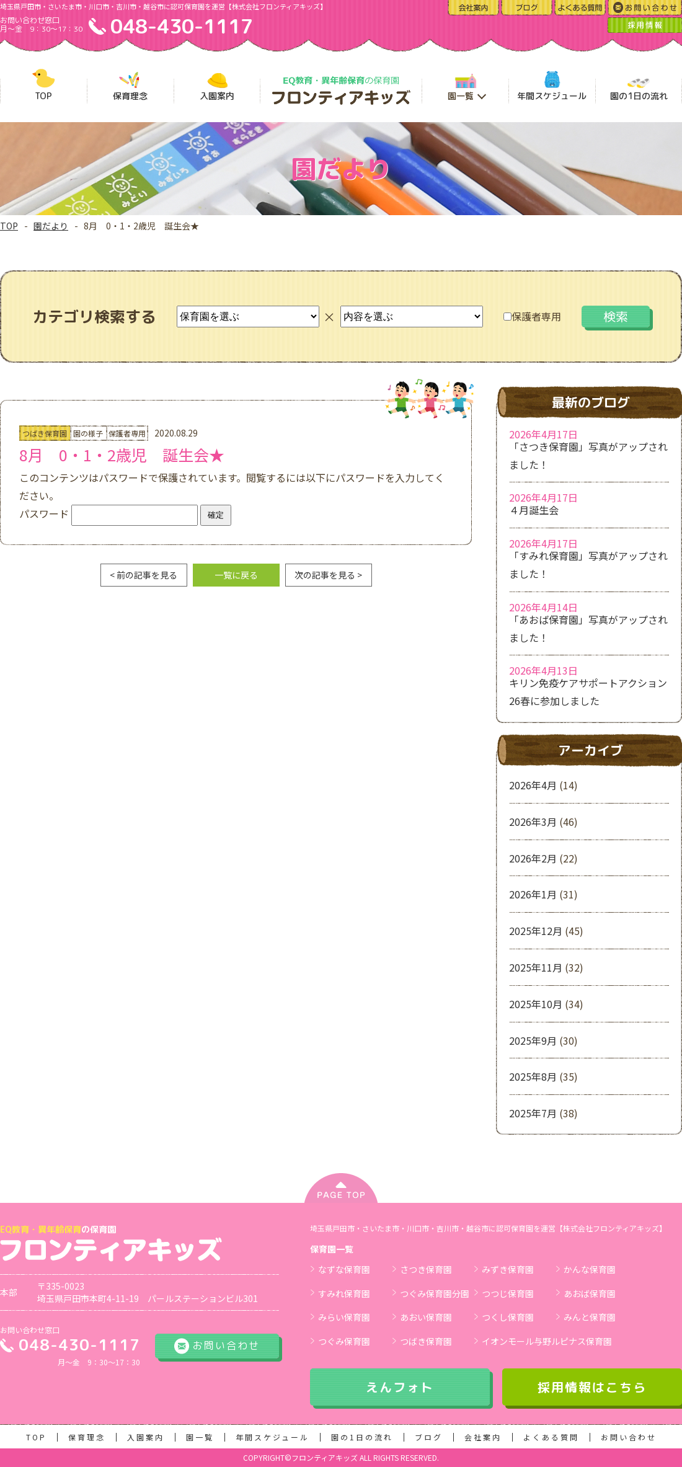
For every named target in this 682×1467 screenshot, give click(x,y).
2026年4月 (533, 785)
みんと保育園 (590, 1317)
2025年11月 (535, 967)
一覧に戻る (236, 575)
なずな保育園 (344, 1269)
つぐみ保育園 (344, 1341)
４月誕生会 (534, 509)
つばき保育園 (426, 1341)
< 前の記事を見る (143, 575)
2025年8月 (533, 1076)
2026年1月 (533, 894)
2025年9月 (533, 1040)
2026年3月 (533, 821)
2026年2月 (533, 858)
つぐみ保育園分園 (434, 1293)
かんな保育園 (590, 1269)
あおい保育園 (426, 1317)
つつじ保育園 (508, 1293)
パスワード (108, 513)
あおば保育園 (590, 1293)
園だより (50, 225)
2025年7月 (533, 1113)
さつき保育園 (426, 1269)
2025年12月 (535, 930)
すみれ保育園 (344, 1293)
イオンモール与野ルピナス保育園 (547, 1341)
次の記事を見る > (328, 575)
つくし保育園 (508, 1317)
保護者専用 (532, 316)
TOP (9, 225)
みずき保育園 (508, 1269)
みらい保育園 (344, 1317)
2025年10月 (535, 1003)
